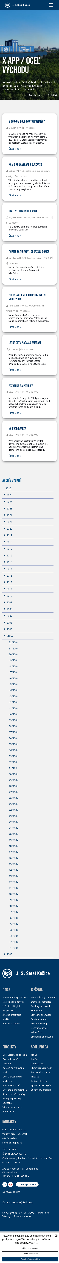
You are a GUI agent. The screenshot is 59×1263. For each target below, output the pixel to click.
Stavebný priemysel (41, 1014)
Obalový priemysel (40, 1006)
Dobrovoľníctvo (39, 1080)
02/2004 (13, 942)
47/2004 (13, 672)
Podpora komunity (40, 1072)
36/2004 (13, 738)
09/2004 (13, 900)
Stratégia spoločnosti (13, 1001)
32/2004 (13, 762)
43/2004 (13, 696)
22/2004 (13, 822)
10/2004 (13, 894)
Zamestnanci (37, 1063)
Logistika (7, 1102)
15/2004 (13, 864)
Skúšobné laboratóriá (42, 1036)
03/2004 (13, 936)
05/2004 (13, 924)
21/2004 (13, 828)
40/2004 (13, 714)
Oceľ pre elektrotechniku (15, 1089)
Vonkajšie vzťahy (11, 1023)
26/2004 (13, 798)
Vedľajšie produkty (12, 1098)
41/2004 (13, 708)
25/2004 (13, 804)
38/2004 (13, 726)
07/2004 (13, 912)
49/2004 (13, 660)
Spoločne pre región (41, 1085)
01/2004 (13, 948)
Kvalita (6, 1019)
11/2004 (13, 888)
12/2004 (13, 882)
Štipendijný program (41, 1089)
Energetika (36, 1010)
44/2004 (13, 690)
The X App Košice (27, 1184)
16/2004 (13, 858)
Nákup (34, 1054)
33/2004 (13, 756)
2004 (54, 95)
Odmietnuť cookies (30, 1248)
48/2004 (13, 666)
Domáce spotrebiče (41, 1001)
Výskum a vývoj (39, 1023)
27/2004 (13, 792)
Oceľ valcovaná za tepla (15, 1054)
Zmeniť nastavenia (30, 1254)
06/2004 (13, 918)
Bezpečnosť (9, 1010)
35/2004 (13, 744)
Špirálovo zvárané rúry (14, 1094)
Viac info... (33, 1243)
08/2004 (13, 906)
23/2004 (13, 816)
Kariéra (34, 1059)
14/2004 (13, 870)
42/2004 (13, 702)
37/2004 (13, 732)
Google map (31, 1168)
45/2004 (13, 684)
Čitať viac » (14, 148)
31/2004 (13, 768)
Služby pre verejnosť (41, 1067)
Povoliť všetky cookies (30, 1259)
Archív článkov (37, 95)
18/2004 (13, 846)
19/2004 (13, 840)
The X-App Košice (29, 86)
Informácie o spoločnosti (15, 997)
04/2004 (13, 930)
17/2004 (13, 852)
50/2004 (13, 654)
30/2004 (13, 774)
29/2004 (13, 780)
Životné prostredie (12, 1014)
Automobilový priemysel (43, 997)
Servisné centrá (39, 1019)
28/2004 (13, 786)
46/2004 (13, 678)
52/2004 (13, 642)
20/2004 (13, 834)
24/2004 (13, 810)
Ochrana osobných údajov (18, 1202)
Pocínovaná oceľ (11, 1085)
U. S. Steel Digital (11, 1006)
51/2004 (13, 648)
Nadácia (35, 1076)
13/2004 (13, 876)
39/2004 (13, 720)
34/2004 (13, 750)
